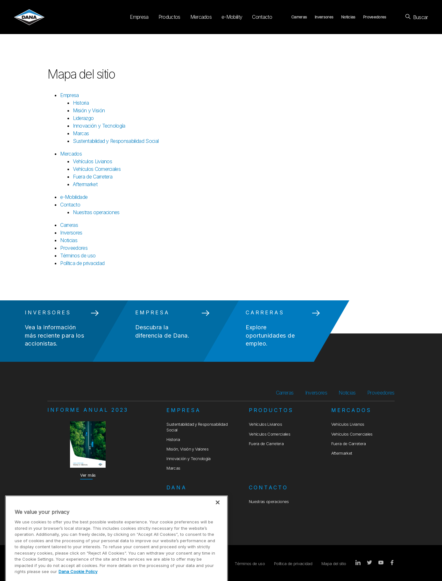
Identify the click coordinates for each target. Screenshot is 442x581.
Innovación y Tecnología (99, 125)
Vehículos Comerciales (97, 169)
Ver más (88, 475)
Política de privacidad (82, 263)
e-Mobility (231, 17)
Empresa (139, 17)
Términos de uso (77, 255)
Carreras (299, 17)
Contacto (262, 17)
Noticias (348, 17)
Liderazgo (83, 118)
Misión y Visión (89, 110)
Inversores (324, 17)
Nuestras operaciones (96, 212)
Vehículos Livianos (92, 161)
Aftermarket (85, 184)
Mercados (201, 17)
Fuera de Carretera (92, 176)
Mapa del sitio (333, 563)
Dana (176, 487)
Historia (81, 103)
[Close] (218, 519)
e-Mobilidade (74, 197)
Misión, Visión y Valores (187, 449)
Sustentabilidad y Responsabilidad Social (115, 141)
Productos (169, 17)
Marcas (81, 133)
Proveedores (374, 17)
